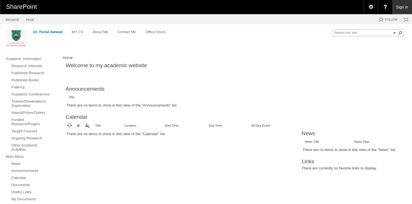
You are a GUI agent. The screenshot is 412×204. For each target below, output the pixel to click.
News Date (361, 141)
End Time (215, 125)
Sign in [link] (402, 7)
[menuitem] (371, 7)
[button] (400, 33)
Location (130, 125)
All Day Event (260, 125)
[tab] (12, 19)
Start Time (172, 125)
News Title (312, 141)
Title (71, 97)
